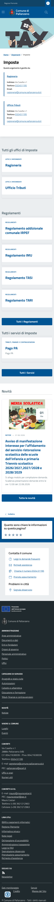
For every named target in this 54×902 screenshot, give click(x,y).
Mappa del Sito (39, 891)
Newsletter (7, 876)
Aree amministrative (11, 635)
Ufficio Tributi (13, 105)
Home (5, 54)
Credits (16, 891)
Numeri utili (7, 777)
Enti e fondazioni (10, 644)
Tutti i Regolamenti (27, 322)
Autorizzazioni (8, 683)
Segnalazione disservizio (13, 851)
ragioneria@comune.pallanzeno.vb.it (24, 92)
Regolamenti (10, 222)
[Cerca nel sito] (45, 12)
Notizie (8, 435)
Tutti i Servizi (27, 373)
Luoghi (5, 728)
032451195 (21, 85)
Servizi (34, 887)
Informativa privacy (11, 831)
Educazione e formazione (13, 692)
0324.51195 (17, 759)
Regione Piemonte (10, 3)
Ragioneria (12, 76)
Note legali (7, 836)
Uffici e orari (7, 772)
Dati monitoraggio (10, 887)
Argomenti (15, 54)
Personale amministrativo (14, 654)
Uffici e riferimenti (13, 159)
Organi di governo (10, 649)
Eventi (5, 733)
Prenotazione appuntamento (15, 854)
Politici (5, 658)
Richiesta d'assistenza (12, 858)
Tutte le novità (27, 498)
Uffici (4, 663)
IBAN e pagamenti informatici (16, 822)
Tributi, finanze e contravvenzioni (20, 342)
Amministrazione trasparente (16, 844)
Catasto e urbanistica (12, 688)
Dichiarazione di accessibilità (15, 840)
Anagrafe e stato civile (12, 678)
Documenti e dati (10, 640)
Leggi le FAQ (8, 848)
